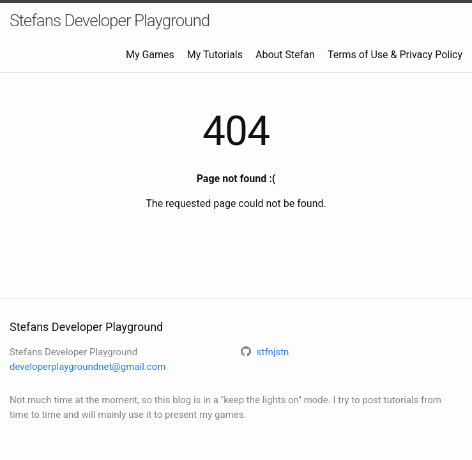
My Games (150, 55)
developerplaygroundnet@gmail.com (87, 366)
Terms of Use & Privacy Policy (395, 55)
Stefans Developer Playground (109, 20)
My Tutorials (215, 55)
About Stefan (285, 55)
